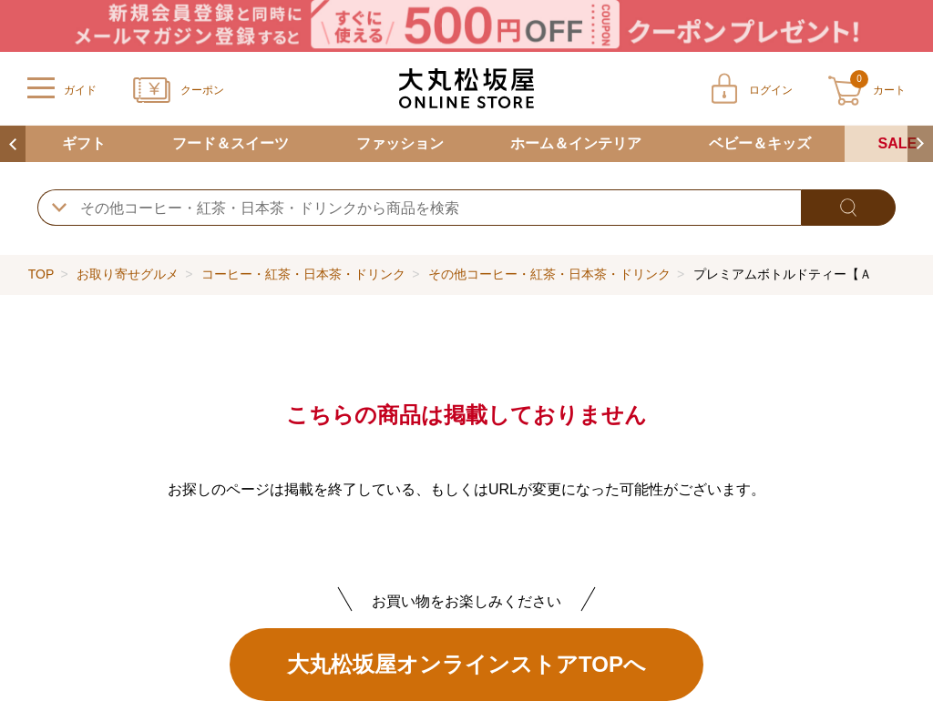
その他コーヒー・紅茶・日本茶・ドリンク (549, 274)
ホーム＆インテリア (575, 143)
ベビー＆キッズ (760, 143)
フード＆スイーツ (230, 143)
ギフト (84, 143)
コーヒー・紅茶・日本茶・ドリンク (303, 274)
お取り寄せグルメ (128, 274)
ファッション (400, 143)
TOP (41, 274)
